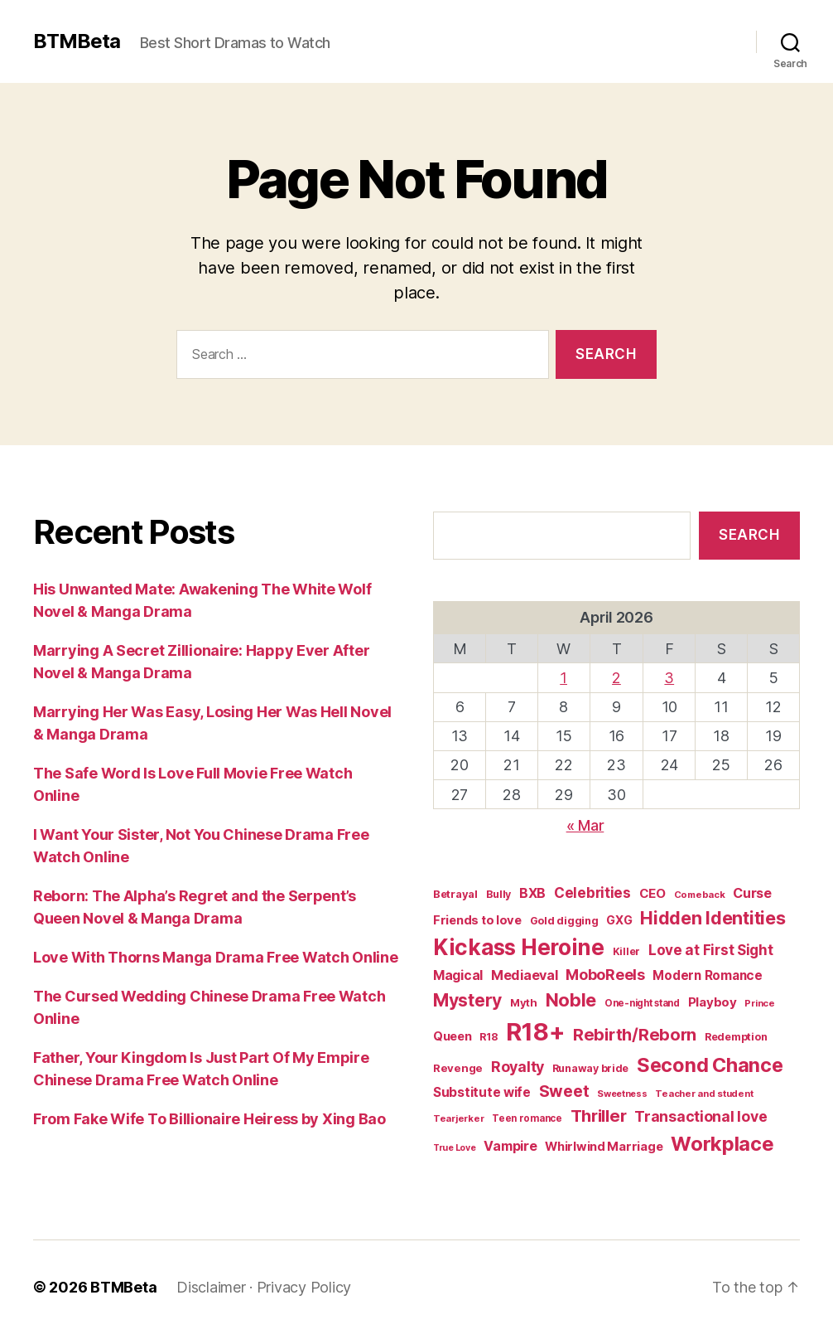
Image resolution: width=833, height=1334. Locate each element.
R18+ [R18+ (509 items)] (535, 1031)
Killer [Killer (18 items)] (626, 951)
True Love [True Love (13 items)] (454, 1147)
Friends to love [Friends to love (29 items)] (477, 920)
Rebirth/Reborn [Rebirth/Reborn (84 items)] (634, 1035)
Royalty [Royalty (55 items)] (517, 1066)
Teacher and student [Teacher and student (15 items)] (704, 1093)
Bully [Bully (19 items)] (499, 894)
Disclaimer (210, 1287)
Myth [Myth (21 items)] (523, 1002)
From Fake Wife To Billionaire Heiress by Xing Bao (209, 1119)
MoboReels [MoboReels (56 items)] (605, 974)
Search (749, 534)
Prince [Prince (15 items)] (759, 1003)
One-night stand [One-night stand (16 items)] (642, 1003)
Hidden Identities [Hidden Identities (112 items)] (712, 918)
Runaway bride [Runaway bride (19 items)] (590, 1068)
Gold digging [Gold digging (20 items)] (564, 920)
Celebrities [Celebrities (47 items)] (592, 893)
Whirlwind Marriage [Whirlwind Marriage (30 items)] (603, 1146)
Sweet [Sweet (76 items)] (564, 1091)
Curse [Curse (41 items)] (752, 893)
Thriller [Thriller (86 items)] (599, 1116)
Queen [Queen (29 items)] (452, 1036)
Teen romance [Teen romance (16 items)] (527, 1118)
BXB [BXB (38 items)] (532, 893)
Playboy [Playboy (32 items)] (712, 1002)
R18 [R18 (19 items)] (488, 1037)
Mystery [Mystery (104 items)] (467, 1000)
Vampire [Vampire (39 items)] (510, 1146)
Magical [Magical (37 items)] (458, 975)
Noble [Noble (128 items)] (571, 1000)
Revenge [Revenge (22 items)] (458, 1067)
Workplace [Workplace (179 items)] (722, 1144)
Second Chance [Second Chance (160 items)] (710, 1065)
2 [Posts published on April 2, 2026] (616, 677)
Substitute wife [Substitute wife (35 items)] (482, 1092)
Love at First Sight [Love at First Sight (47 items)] (710, 950)
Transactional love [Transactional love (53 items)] (700, 1116)
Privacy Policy (304, 1287)
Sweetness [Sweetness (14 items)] (622, 1093)
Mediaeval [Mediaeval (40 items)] (524, 975)
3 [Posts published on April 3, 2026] (669, 677)
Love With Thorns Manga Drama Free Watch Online (215, 957)
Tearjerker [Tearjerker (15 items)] (458, 1118)
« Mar (585, 825)
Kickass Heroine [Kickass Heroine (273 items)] (518, 947)
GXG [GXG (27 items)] (619, 920)
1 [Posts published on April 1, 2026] (563, 677)
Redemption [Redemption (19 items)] (736, 1037)
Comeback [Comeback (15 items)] (699, 894)
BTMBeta (76, 41)
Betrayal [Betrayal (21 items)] (455, 893)
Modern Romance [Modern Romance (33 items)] (707, 975)
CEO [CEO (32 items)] (652, 893)
